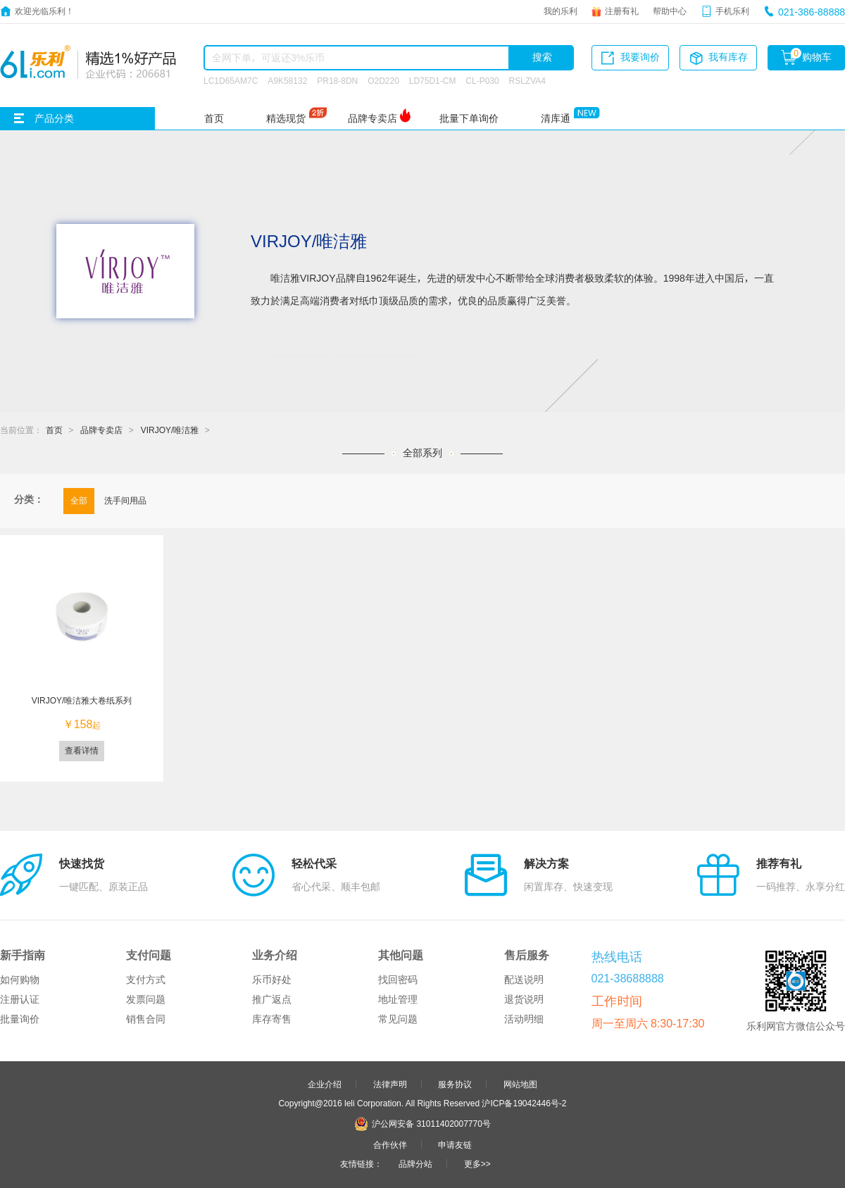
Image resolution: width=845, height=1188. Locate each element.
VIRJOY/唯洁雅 (170, 429)
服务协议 (455, 1084)
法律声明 (390, 1084)
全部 (78, 500)
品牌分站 (415, 1163)
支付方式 (145, 979)
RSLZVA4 (527, 80)
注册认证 (19, 999)
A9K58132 (287, 80)
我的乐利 (560, 10)
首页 (214, 118)
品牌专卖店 (372, 118)
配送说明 (524, 979)
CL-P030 (482, 80)
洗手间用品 (125, 500)
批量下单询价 (469, 118)
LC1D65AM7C (231, 80)
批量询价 (19, 1019)
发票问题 (145, 999)
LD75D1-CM (432, 80)
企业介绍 (325, 1084)
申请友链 (455, 1144)
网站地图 (520, 1084)
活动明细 (524, 1019)
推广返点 (272, 999)
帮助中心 (670, 10)
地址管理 (398, 999)
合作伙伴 (390, 1144)
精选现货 (286, 118)
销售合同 (145, 1019)
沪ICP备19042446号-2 (524, 1103)
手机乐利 (732, 10)
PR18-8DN (337, 80)
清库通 (555, 118)
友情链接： (361, 1163)
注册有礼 (622, 10)
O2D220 (383, 80)
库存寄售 (272, 1019)
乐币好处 (272, 979)
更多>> (477, 1163)
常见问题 (398, 1019)
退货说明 (524, 999)
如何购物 (19, 979)
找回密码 (398, 979)
